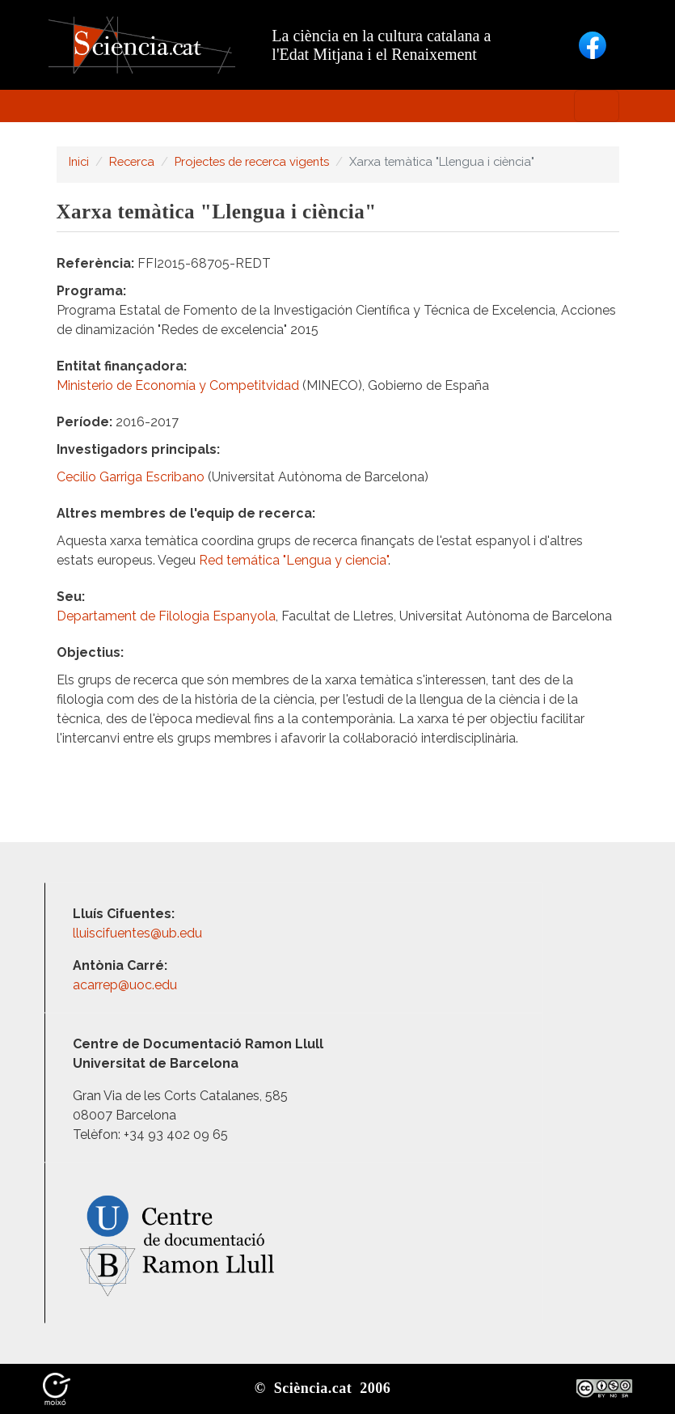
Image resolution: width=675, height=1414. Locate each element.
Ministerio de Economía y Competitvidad (178, 385)
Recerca (131, 161)
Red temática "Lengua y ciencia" (293, 560)
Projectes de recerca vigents (252, 161)
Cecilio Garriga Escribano (131, 477)
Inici (79, 161)
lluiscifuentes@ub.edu (139, 933)
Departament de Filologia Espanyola (166, 616)
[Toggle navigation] (596, 106)
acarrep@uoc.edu (125, 985)
